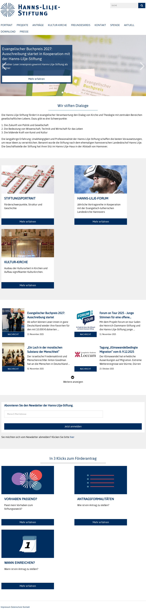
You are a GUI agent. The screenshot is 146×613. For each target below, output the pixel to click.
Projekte (22, 25)
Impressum (5, 607)
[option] (73, 65)
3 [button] (70, 92)
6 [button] (83, 92)
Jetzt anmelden (73, 426)
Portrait (6, 25)
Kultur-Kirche (57, 25)
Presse (24, 31)
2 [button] (66, 92)
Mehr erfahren (36, 78)
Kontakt (100, 25)
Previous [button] (3, 65)
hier (72, 437)
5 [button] (79, 92)
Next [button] (142, 65)
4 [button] (75, 92)
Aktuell (129, 25)
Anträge (38, 25)
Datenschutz (16, 607)
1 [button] (62, 92)
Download (8, 31)
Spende (115, 25)
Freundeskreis (80, 25)
